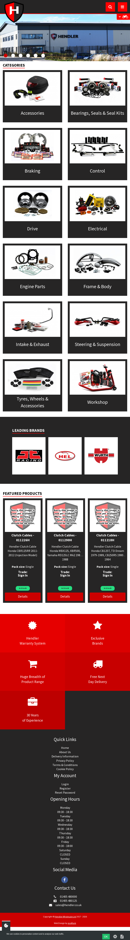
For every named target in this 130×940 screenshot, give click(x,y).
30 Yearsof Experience (32, 709)
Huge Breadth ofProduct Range (32, 671)
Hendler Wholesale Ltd (65, 916)
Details (23, 596)
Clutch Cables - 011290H (65, 537)
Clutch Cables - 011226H (22, 537)
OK (106, 936)
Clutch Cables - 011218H (107, 537)
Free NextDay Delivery (97, 671)
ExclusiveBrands (97, 633)
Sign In (23, 575)
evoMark (72, 923)
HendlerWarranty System (32, 633)
